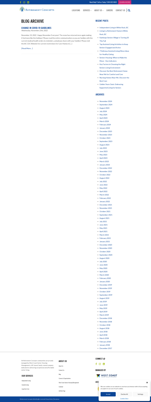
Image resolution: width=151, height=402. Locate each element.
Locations (76, 10)
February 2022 (105, 198)
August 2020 (104, 258)
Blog (60, 374)
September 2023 (105, 141)
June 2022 (103, 185)
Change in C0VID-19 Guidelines (36, 27)
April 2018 (103, 335)
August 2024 (104, 108)
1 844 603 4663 (111, 2)
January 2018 (104, 345)
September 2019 (105, 295)
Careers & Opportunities (65, 378)
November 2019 (105, 288)
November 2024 (105, 101)
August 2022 (104, 178)
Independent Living (26, 381)
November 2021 (105, 208)
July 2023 (103, 148)
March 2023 (104, 161)
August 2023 (104, 145)
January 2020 (104, 281)
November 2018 (105, 322)
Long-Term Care (25, 389)
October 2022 (104, 175)
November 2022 (105, 171)
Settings (140, 394)
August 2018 (104, 328)
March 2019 (104, 315)
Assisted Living (25, 385)
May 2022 (103, 188)
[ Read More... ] (27, 48)
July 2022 (103, 181)
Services (87, 10)
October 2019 (104, 291)
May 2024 (103, 115)
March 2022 (104, 195)
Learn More (124, 2)
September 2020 (105, 255)
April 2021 (103, 231)
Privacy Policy (49, 399)
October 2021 (104, 211)
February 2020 (105, 278)
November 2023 (105, 135)
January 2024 (104, 128)
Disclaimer (56, 399)
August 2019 (104, 298)
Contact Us (120, 10)
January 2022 (104, 201)
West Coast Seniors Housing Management (69, 382)
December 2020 (105, 245)
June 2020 (103, 265)
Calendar (61, 387)
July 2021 (103, 221)
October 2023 (104, 138)
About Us (98, 10)
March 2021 (104, 235)
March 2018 (104, 338)
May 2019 (103, 308)
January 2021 (104, 241)
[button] (147, 383)
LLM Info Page (62, 391)
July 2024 (103, 111)
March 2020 (104, 275)
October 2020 (104, 251)
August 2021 (104, 218)
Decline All (124, 394)
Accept (108, 394)
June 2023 (103, 151)
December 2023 (105, 131)
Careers (109, 10)
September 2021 (105, 215)
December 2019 (105, 285)
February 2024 (105, 125)
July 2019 (103, 301)
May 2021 (103, 228)
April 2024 (103, 118)
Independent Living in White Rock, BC (113, 27)
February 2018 (105, 342)
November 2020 (105, 248)
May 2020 (103, 268)
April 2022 (103, 191)
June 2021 (103, 225)
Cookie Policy (124, 398)
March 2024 (104, 121)
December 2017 (105, 348)
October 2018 (104, 325)
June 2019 (103, 305)
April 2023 (103, 158)
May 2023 (103, 155)
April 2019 (103, 312)
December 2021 (105, 205)
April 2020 (103, 271)
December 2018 (105, 318)
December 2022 (105, 168)
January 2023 (104, 165)
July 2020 (103, 261)
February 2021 (105, 238)
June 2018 (103, 332)
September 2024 (105, 105)
